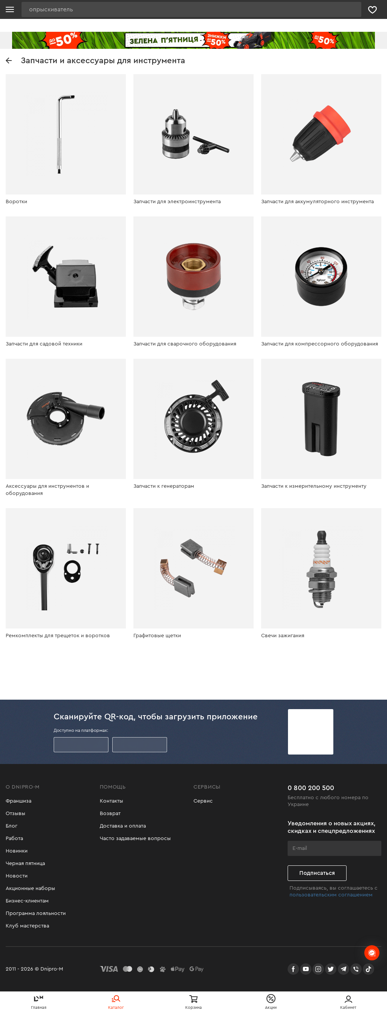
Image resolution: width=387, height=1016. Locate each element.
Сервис (203, 801)
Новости (17, 876)
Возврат (110, 813)
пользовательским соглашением (331, 895)
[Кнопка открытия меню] (10, 9)
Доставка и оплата (123, 826)
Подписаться (317, 873)
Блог (11, 826)
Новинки (17, 851)
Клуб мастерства (27, 926)
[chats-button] (371, 952)
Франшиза (18, 801)
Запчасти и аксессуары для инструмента (95, 60)
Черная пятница (25, 863)
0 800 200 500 (311, 787)
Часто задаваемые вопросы (135, 838)
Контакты (111, 801)
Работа (14, 838)
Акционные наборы (30, 888)
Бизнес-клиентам (27, 901)
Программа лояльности (36, 913)
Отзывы (15, 813)
